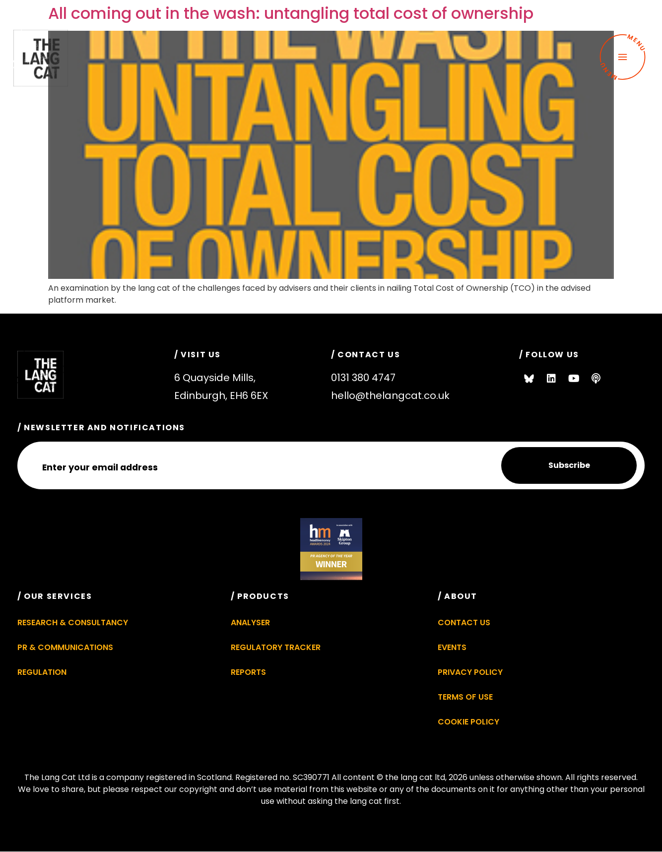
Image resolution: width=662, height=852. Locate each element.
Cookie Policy (468, 721)
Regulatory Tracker (276, 647)
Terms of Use (465, 697)
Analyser (250, 622)
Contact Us (464, 622)
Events (452, 647)
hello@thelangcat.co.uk (390, 395)
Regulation (41, 672)
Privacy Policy (470, 672)
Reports (248, 672)
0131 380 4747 (363, 378)
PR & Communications (65, 647)
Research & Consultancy (72, 622)
